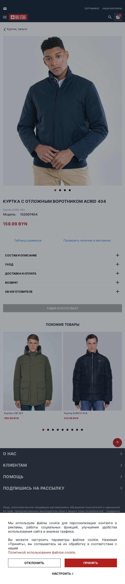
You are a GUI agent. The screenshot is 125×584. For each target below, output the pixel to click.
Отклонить (34, 563)
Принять (90, 563)
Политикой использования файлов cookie (41, 552)
